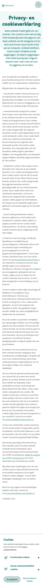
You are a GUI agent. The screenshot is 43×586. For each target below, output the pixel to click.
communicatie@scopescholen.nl (25, 259)
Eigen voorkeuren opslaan (29, 579)
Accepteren (12, 579)
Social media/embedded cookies (22, 568)
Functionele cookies (20, 557)
